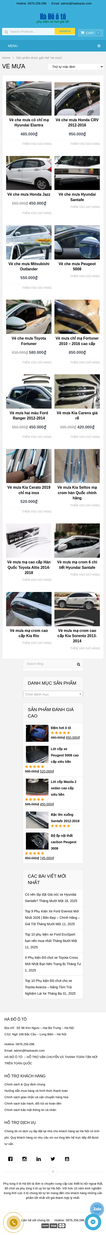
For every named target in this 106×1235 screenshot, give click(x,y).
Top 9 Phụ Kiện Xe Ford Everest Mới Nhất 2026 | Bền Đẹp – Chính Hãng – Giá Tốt (52, 917)
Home (6, 58)
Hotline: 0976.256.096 (31, 3)
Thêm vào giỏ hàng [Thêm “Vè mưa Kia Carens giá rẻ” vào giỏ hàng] (85, 437)
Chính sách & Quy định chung (24, 1084)
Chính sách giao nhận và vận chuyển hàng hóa (36, 1097)
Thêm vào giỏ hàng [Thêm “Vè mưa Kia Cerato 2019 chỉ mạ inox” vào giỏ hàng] (37, 511)
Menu (13, 46)
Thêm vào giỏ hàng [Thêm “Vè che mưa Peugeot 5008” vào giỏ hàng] (85, 276)
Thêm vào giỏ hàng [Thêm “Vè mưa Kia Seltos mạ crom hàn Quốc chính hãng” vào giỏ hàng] (85, 505)
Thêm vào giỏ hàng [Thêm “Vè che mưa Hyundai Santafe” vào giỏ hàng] (85, 207)
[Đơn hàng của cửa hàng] (76, 66)
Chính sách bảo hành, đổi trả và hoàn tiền (32, 1103)
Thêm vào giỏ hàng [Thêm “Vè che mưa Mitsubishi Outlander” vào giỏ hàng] (37, 287)
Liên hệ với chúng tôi (35, 1220)
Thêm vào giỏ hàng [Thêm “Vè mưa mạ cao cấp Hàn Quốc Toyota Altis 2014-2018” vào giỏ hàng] (37, 580)
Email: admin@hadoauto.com (71, 3)
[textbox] (53, 694)
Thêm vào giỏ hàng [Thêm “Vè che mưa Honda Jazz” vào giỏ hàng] (37, 213)
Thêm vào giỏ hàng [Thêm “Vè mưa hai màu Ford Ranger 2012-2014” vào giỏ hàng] (37, 437)
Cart (90, 33)
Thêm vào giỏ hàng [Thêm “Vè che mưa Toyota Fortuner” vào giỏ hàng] (37, 362)
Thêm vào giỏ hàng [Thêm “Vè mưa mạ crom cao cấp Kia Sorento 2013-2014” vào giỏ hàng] (85, 648)
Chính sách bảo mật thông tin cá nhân (30, 1110)
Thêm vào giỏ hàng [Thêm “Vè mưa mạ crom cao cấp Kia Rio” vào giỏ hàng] (37, 643)
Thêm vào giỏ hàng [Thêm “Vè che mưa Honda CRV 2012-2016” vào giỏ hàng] (85, 144)
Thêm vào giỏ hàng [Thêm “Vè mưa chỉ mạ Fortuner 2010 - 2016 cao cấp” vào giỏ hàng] (85, 362)
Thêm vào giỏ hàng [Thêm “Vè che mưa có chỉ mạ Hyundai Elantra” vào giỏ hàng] (37, 144)
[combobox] (53, 694)
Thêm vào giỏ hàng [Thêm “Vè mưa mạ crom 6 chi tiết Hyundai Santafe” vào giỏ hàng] (85, 574)
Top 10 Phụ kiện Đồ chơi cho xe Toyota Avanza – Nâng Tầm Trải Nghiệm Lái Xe (48, 987)
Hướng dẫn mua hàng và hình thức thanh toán (36, 1090)
